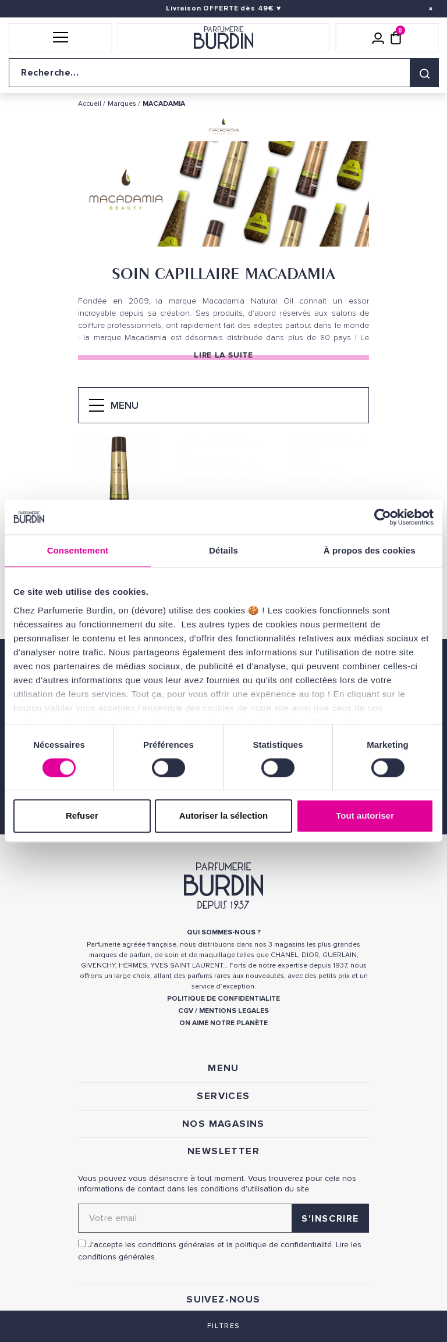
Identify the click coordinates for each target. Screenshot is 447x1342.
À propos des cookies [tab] (370, 550)
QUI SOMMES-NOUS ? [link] (224, 932)
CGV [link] (185, 1010)
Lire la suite (223, 355)
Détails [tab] (223, 550)
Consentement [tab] (77, 550)
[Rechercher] (424, 72)
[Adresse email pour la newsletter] (223, 1218)
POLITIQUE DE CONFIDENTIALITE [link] (223, 998)
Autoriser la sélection (223, 816)
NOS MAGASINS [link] (223, 1124)
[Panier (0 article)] (395, 37)
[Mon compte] (378, 37)
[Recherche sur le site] (223, 72)
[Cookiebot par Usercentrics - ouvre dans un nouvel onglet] (383, 517)
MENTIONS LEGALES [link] (234, 1010)
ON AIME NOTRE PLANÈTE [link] (223, 1023)
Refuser (82, 816)
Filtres (223, 1326)
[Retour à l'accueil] (223, 37)
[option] (223, 196)
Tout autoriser (365, 816)
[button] (60, 37)
